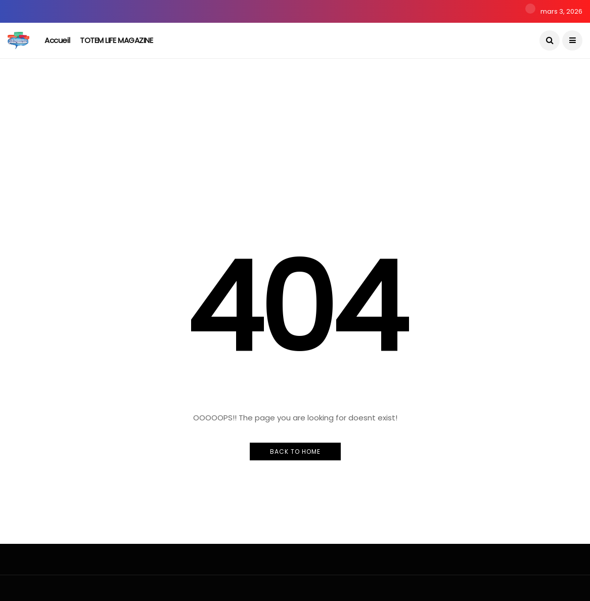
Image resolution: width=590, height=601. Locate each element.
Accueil (57, 40)
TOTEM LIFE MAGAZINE (116, 40)
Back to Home (295, 451)
